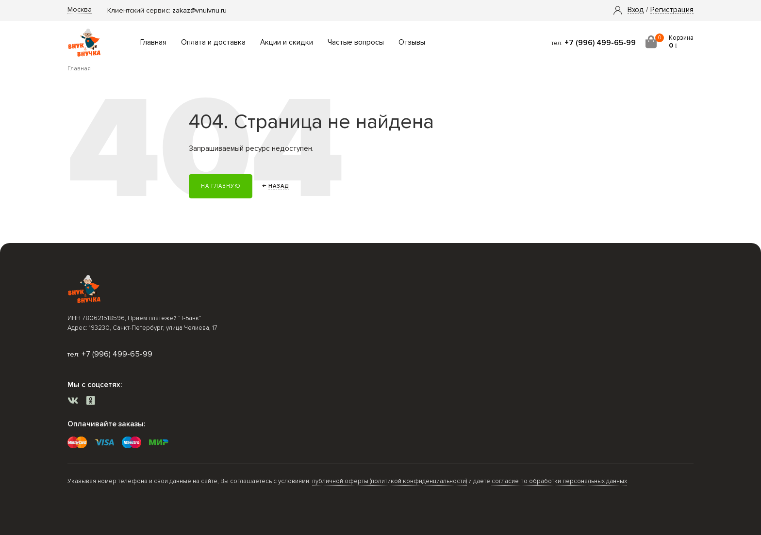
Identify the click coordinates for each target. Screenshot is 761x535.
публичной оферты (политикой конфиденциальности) (389, 481)
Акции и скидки (286, 42)
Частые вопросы (356, 42)
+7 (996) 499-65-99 (600, 43)
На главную (220, 186)
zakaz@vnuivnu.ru (199, 10)
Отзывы (411, 42)
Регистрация (672, 10)
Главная (153, 42)
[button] (636, 10)
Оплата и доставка (213, 42)
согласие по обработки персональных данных (559, 481)
